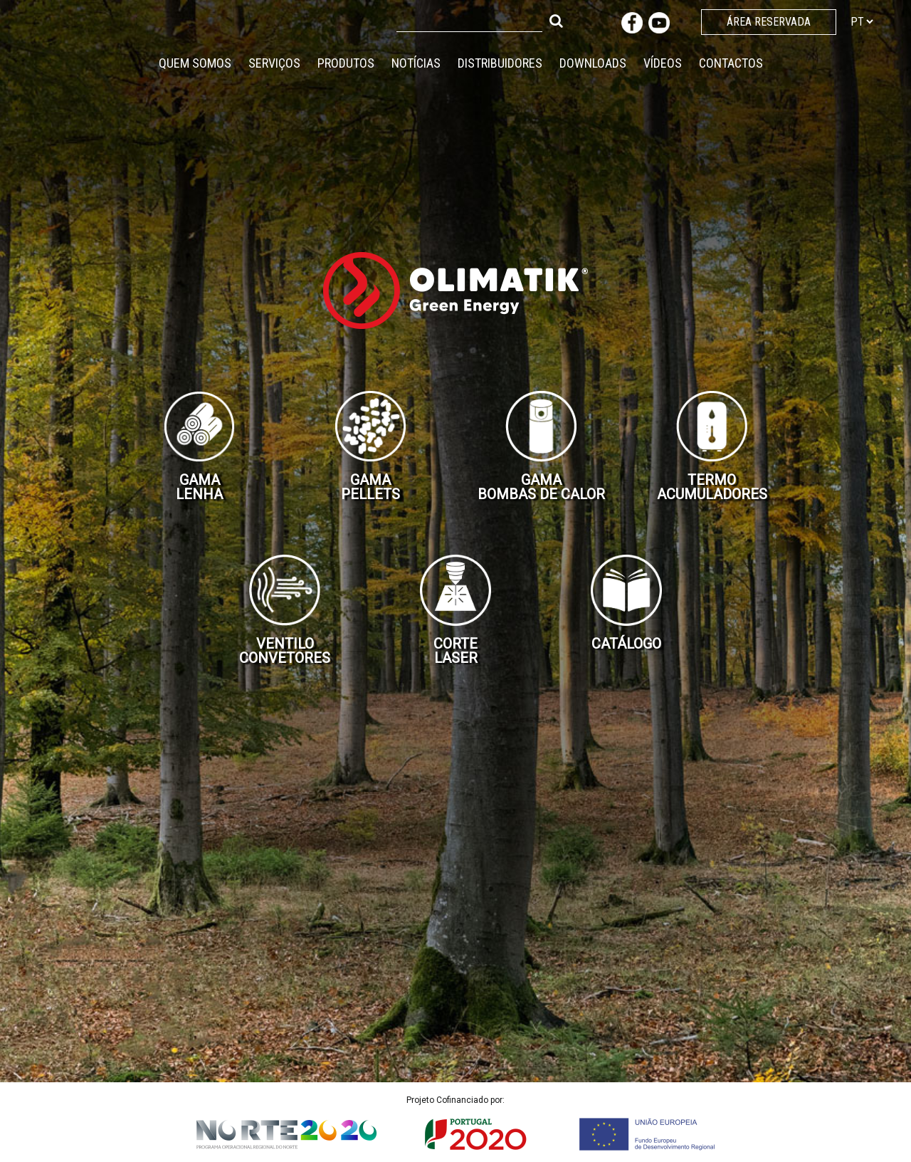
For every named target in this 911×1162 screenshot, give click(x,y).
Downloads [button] (592, 63)
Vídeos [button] (662, 63)
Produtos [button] (345, 63)
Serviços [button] (274, 63)
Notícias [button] (416, 63)
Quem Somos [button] (195, 63)
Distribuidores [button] (500, 63)
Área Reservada (769, 21)
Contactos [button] (731, 63)
